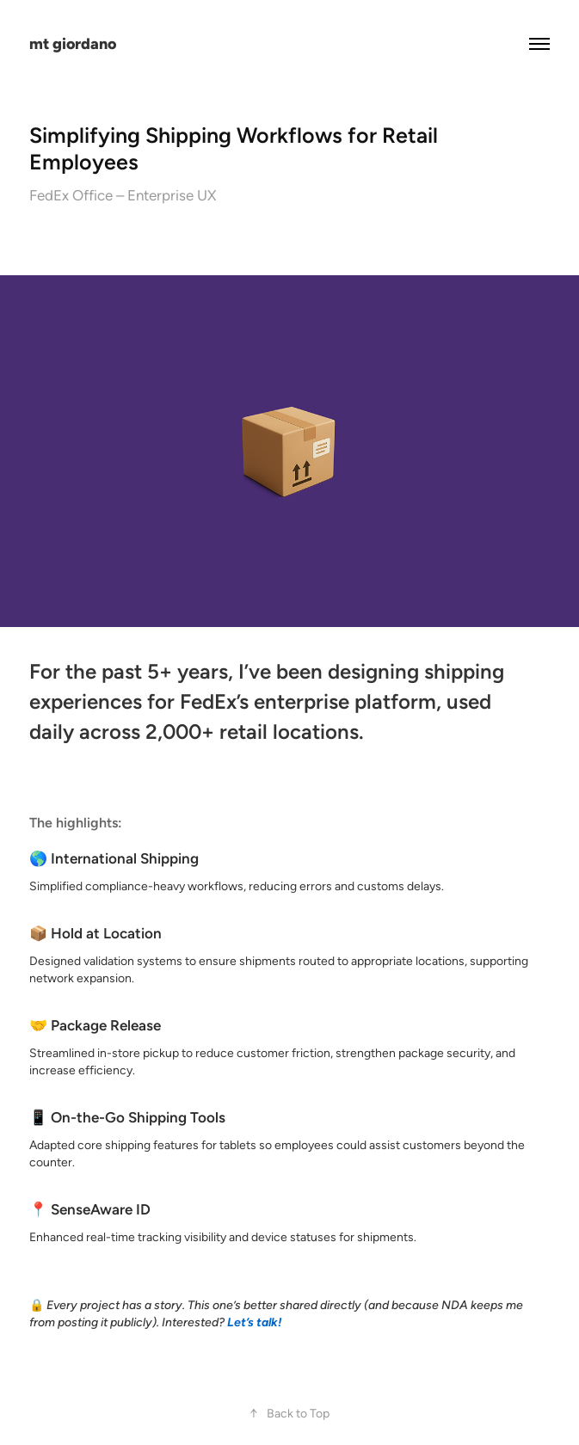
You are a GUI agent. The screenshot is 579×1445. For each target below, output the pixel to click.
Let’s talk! (254, 1322)
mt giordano (72, 43)
